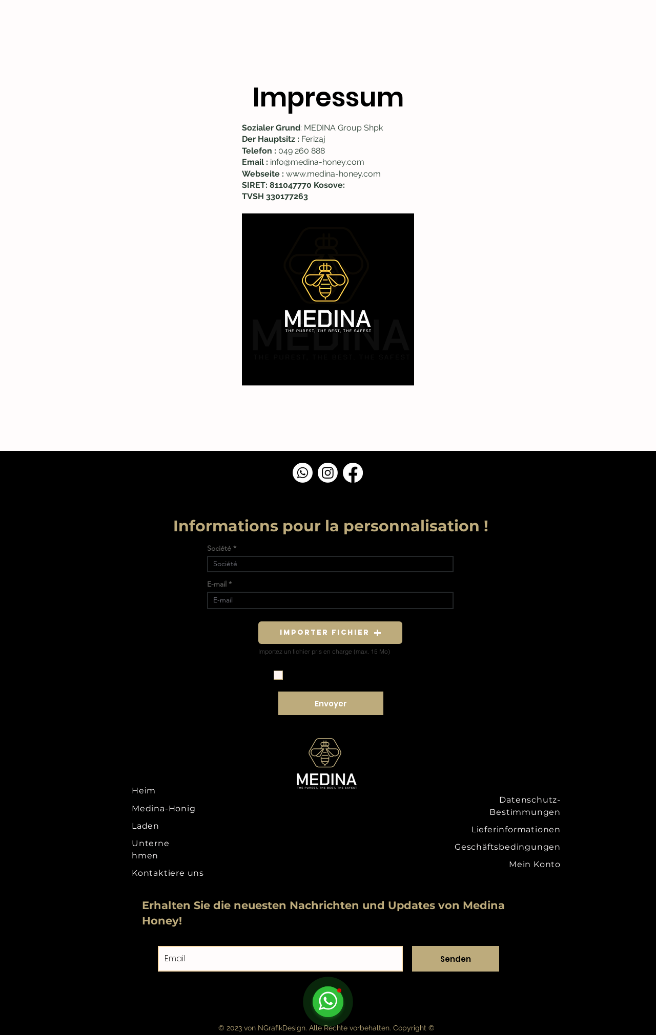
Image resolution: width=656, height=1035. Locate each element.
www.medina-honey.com (333, 174)
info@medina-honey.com (317, 162)
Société (219, 548)
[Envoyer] (330, 703)
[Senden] (455, 959)
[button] (330, 632)
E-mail (217, 584)
